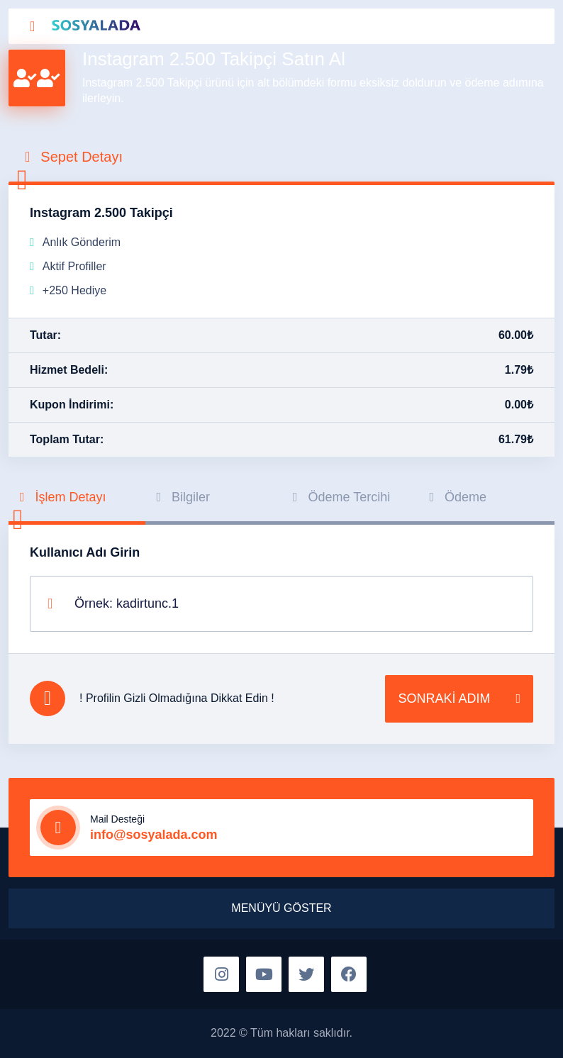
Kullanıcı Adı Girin (85, 552)
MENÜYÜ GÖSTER (281, 908)
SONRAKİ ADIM (459, 698)
